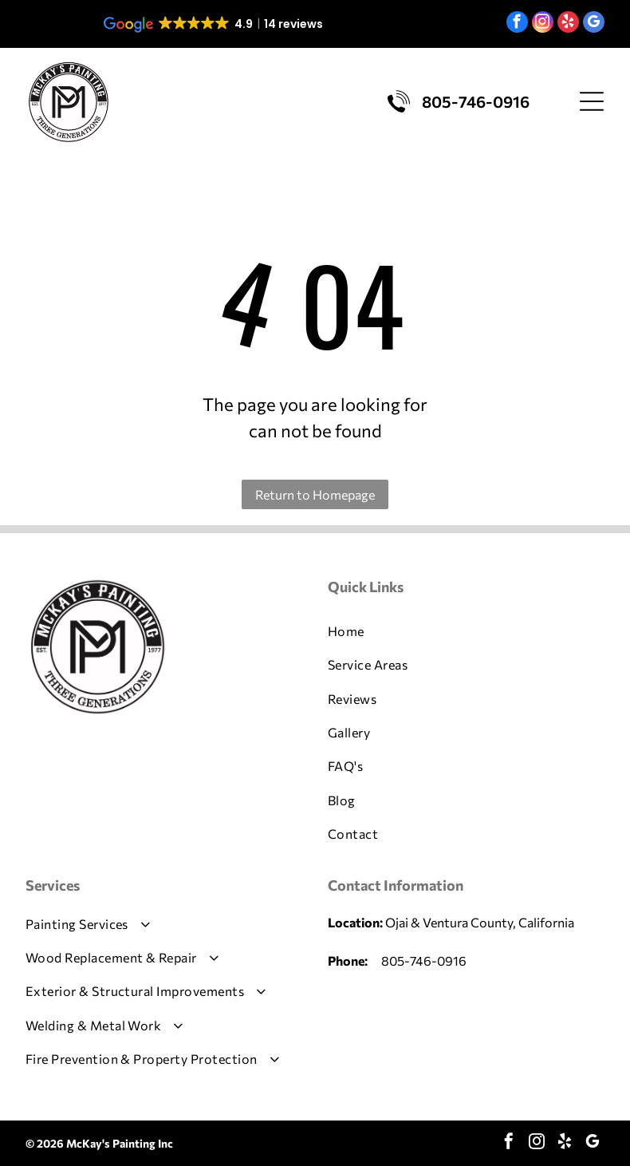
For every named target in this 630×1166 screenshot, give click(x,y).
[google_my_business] (593, 24)
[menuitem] (466, 631)
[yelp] (568, 24)
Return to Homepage (315, 494)
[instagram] (542, 24)
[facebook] (517, 24)
